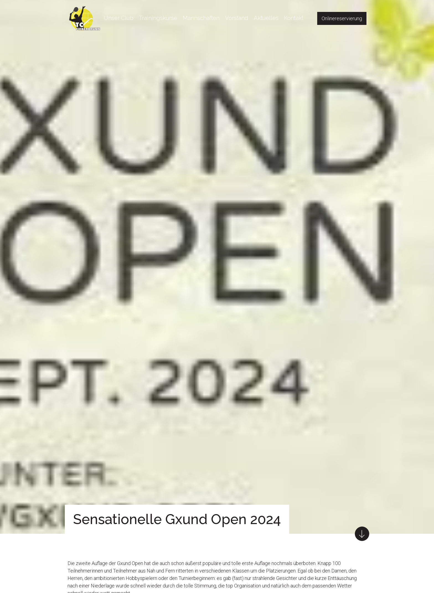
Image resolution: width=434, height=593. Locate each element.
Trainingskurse (158, 18)
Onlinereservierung (342, 18)
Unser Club (118, 18)
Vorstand (236, 18)
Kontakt (293, 18)
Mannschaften (201, 18)
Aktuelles (266, 18)
